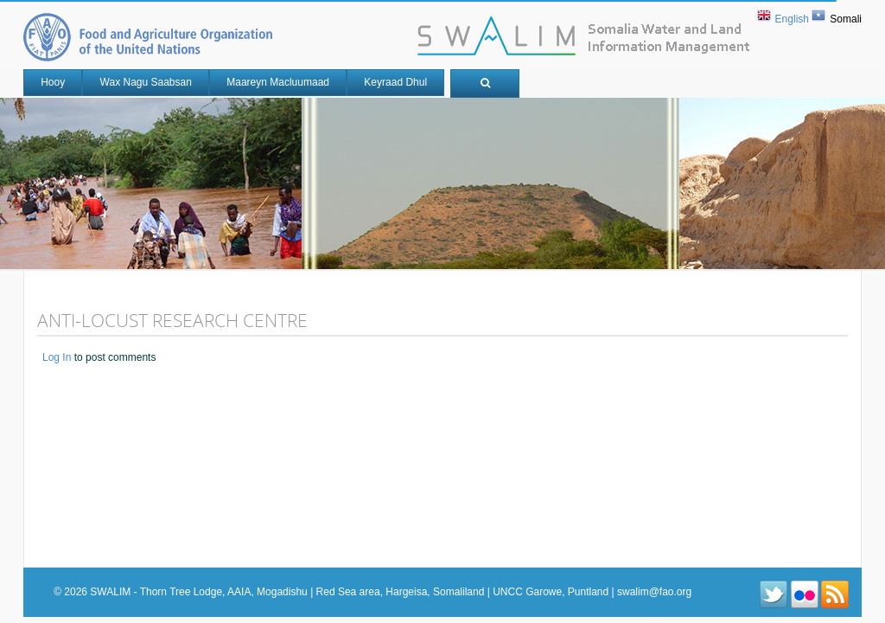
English (792, 19)
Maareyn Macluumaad (277, 82)
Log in (56, 357)
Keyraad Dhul (395, 82)
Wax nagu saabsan (146, 82)
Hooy (53, 82)
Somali (846, 19)
